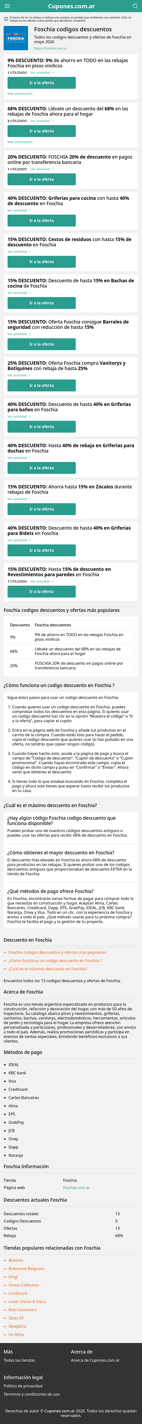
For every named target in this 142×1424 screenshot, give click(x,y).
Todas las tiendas (19, 1360)
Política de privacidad (23, 1386)
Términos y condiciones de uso (32, 1394)
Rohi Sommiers (23, 1309)
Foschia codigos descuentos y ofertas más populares (57, 952)
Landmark (18, 1293)
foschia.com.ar (76, 1187)
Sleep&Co (17, 1326)
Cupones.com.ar (71, 6)
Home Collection (24, 1285)
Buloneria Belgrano (27, 1268)
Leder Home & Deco (27, 1301)
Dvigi (13, 1276)
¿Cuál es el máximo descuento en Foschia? (48, 968)
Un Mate (16, 1334)
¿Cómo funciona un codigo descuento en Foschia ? (55, 960)
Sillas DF (16, 1318)
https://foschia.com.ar (50, 48)
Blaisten (16, 1260)
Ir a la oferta (41, 82)
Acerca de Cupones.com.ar (95, 1360)
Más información (20, 94)
